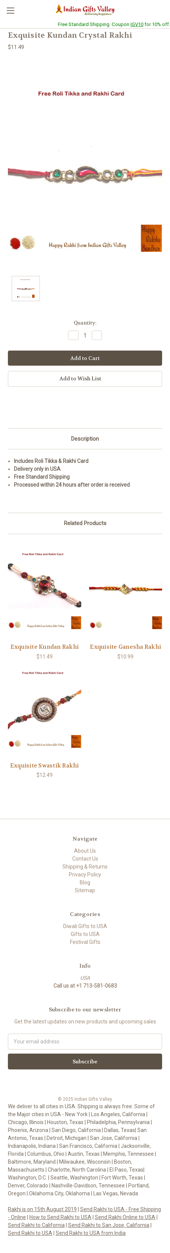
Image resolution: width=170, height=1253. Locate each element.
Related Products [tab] (85, 523)
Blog (85, 882)
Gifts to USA (85, 934)
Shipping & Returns (85, 867)
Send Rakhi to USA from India (91, 1233)
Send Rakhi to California (36, 1225)
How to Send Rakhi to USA (60, 1217)
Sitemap (85, 890)
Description (85, 438)
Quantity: (85, 323)
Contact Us (85, 859)
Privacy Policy (85, 875)
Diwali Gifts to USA (85, 926)
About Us (85, 851)
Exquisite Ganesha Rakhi (125, 647)
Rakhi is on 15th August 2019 (42, 1209)
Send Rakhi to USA (30, 1233)
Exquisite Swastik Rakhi (44, 765)
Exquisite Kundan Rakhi (45, 647)
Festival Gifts (85, 942)
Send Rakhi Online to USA (125, 1217)
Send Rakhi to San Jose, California (108, 1225)
